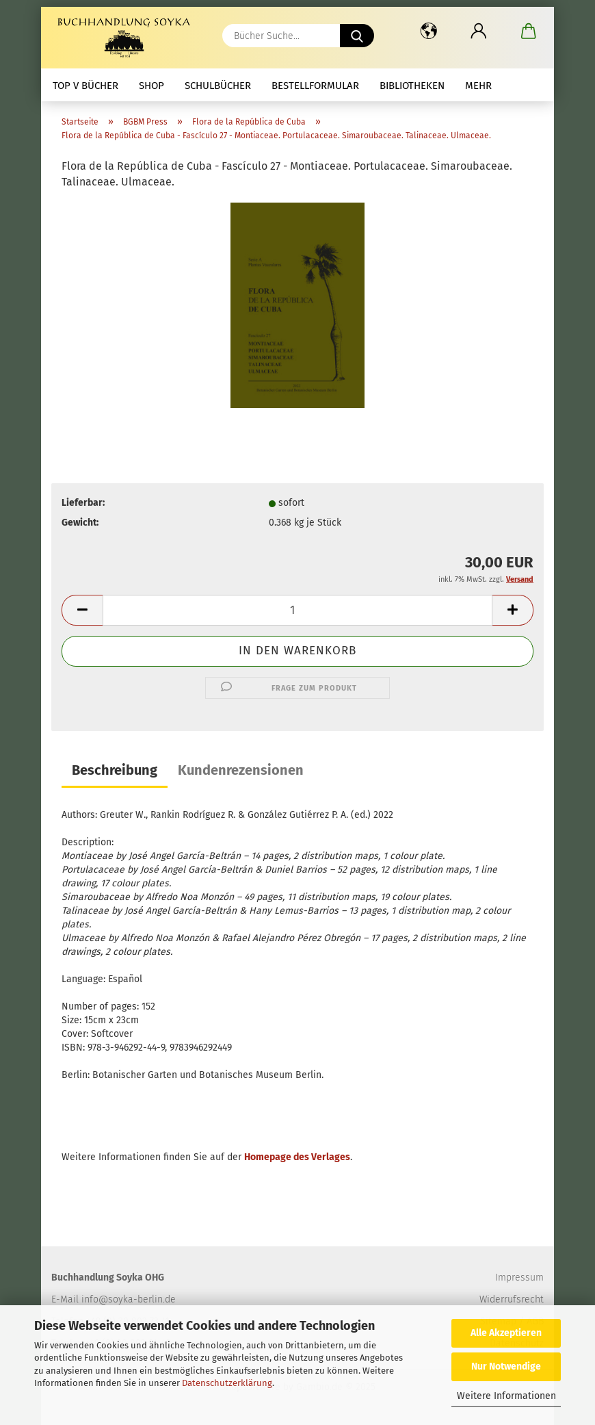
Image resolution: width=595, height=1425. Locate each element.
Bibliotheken (412, 85)
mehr (478, 85)
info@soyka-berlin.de (128, 1299)
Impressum (519, 1277)
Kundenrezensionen (241, 770)
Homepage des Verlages (297, 1157)
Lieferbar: (83, 503)
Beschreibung (114, 770)
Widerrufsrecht (511, 1299)
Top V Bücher (85, 85)
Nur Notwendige (506, 1366)
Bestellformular (315, 85)
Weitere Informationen (506, 1396)
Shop (151, 85)
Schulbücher (218, 85)
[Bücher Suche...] (357, 35)
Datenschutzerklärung (227, 1383)
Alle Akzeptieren (506, 1333)
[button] (428, 31)
